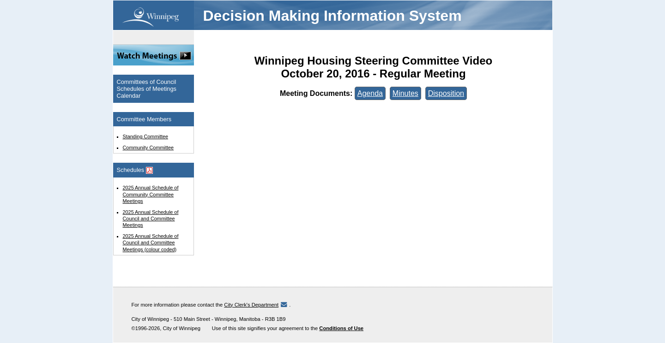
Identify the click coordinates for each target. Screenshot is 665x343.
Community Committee (148, 147)
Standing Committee (146, 136)
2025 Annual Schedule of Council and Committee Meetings (151, 218)
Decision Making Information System (332, 15)
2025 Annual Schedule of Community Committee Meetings (151, 194)
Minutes (405, 93)
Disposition (446, 93)
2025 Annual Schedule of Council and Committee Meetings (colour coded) (151, 242)
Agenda (370, 93)
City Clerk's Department (251, 305)
